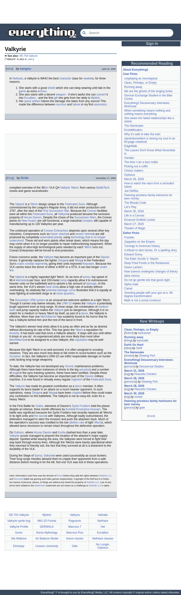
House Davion (32, 217)
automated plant (50, 237)
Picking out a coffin (136, 166)
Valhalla (103, 515)
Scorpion (15, 356)
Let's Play (130, 207)
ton (47, 187)
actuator (84, 369)
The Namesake (133, 125)
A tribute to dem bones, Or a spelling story (150, 250)
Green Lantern (133, 267)
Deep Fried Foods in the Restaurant (146, 263)
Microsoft (18, 479)
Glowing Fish (147, 355)
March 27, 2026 (134, 224)
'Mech (74, 187)
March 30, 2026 (134, 211)
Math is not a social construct (142, 300)
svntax (138, 396)
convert (101, 94)
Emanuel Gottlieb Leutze (139, 219)
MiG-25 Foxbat (46, 520)
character (65, 78)
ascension (100, 104)
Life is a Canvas (134, 215)
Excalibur (30, 97)
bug (14, 373)
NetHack (102, 520)
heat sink (51, 287)
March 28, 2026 (134, 179)
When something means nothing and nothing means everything (147, 112)
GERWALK (47, 526)
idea (9, 68)
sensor (79, 234)
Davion (105, 257)
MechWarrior (49, 316)
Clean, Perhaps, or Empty (140, 82)
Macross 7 (74, 526)
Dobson (19, 432)
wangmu (25, 68)
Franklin (129, 237)
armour (41, 91)
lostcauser (144, 333)
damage (91, 283)
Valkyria (75, 515)
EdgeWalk (130, 146)
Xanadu (129, 158)
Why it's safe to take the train (142, 134)
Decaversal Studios (151, 366)
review (129, 355)
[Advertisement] (90, 11)
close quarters (65, 293)
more (151, 415)
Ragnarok (75, 520)
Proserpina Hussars (88, 409)
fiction (128, 333)
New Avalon (29, 220)
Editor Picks (131, 233)
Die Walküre (18, 538)
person (129, 366)
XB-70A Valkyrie (28, 55)
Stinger (62, 260)
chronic (69, 366)
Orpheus (129, 175)
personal (130, 381)
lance (84, 313)
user (30, 59)
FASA (60, 475)
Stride (25, 178)
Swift (139, 348)
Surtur (19, 532)
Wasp (78, 260)
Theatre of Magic (134, 228)
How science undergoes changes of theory (151, 271)
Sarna (38, 455)
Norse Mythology (47, 532)
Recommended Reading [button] (152, 63)
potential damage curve (60, 290)
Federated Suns (75, 204)
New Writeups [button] (152, 321)
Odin (75, 546)
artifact (36, 101)
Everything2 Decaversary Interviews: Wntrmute (148, 361)
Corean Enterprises (56, 230)
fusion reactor (59, 234)
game (22, 91)
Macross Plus (74, 532)
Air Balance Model (46, 538)
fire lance (40, 416)
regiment (76, 379)
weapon (61, 94)
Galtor (39, 406)
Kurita (69, 409)
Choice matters (133, 170)
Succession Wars (85, 217)
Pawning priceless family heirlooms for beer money (150, 402)
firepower (88, 263)
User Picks (130, 74)
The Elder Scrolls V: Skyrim (141, 258)
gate (142, 407)
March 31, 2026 (134, 370)
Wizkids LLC (105, 475)
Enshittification (133, 130)
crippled (77, 392)
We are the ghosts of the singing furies (148, 91)
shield (51, 88)
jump (64, 280)
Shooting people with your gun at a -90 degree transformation (148, 294)
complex (87, 220)
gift (56, 97)
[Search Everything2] (126, 33)
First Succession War (56, 210)
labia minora (132, 275)
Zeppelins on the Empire (139, 241)
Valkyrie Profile (18, 526)
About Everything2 (135, 69)
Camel (128, 288)
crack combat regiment (31, 263)
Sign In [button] (152, 44)
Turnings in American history (142, 246)
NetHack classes (102, 538)
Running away (133, 87)
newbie (87, 78)
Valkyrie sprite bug (18, 520)
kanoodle (142, 340)
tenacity (14, 333)
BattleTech (102, 187)
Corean (91, 210)
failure (76, 104)
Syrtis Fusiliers (81, 406)
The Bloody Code (135, 202)
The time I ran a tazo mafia (141, 162)
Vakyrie (19, 204)
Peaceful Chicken (145, 374)
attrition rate (76, 422)
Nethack (17, 78)
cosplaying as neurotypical (140, 78)
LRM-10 (67, 303)
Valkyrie (65, 187)
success (61, 104)
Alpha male (131, 284)
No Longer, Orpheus (103, 546)
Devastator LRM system (30, 300)
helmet (89, 234)
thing (10, 178)
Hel (103, 526)
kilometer (21, 280)
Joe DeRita (131, 191)
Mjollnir (95, 97)
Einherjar (19, 546)
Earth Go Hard (133, 344)
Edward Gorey (133, 254)
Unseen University (46, 546)
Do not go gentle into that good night (147, 280)
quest (27, 101)
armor (86, 277)
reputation (81, 339)
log (127, 374)
